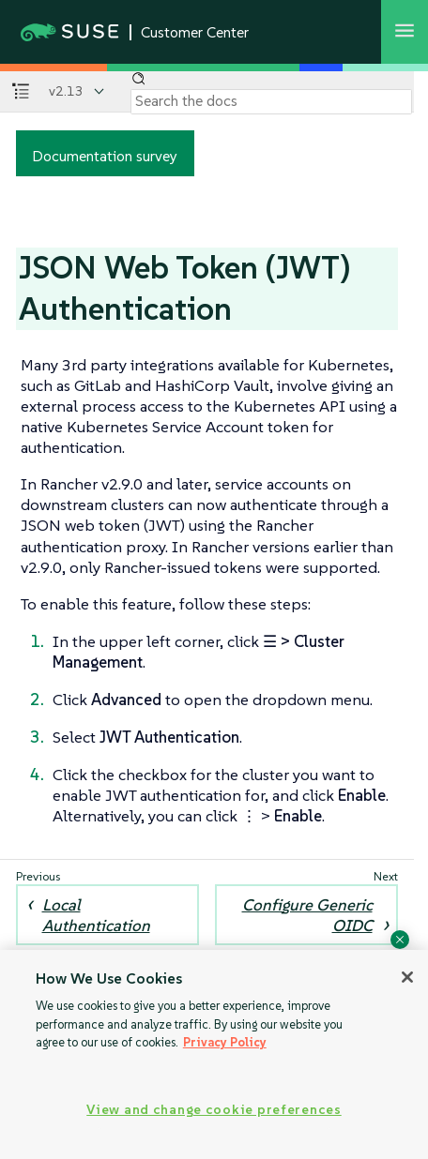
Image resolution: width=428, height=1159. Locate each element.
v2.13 (66, 91)
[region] (214, 1054)
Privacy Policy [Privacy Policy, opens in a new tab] (225, 1042)
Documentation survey (104, 155)
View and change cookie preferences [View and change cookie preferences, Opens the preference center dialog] (213, 1109)
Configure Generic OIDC (307, 915)
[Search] (271, 101)
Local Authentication (96, 915)
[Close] (407, 977)
